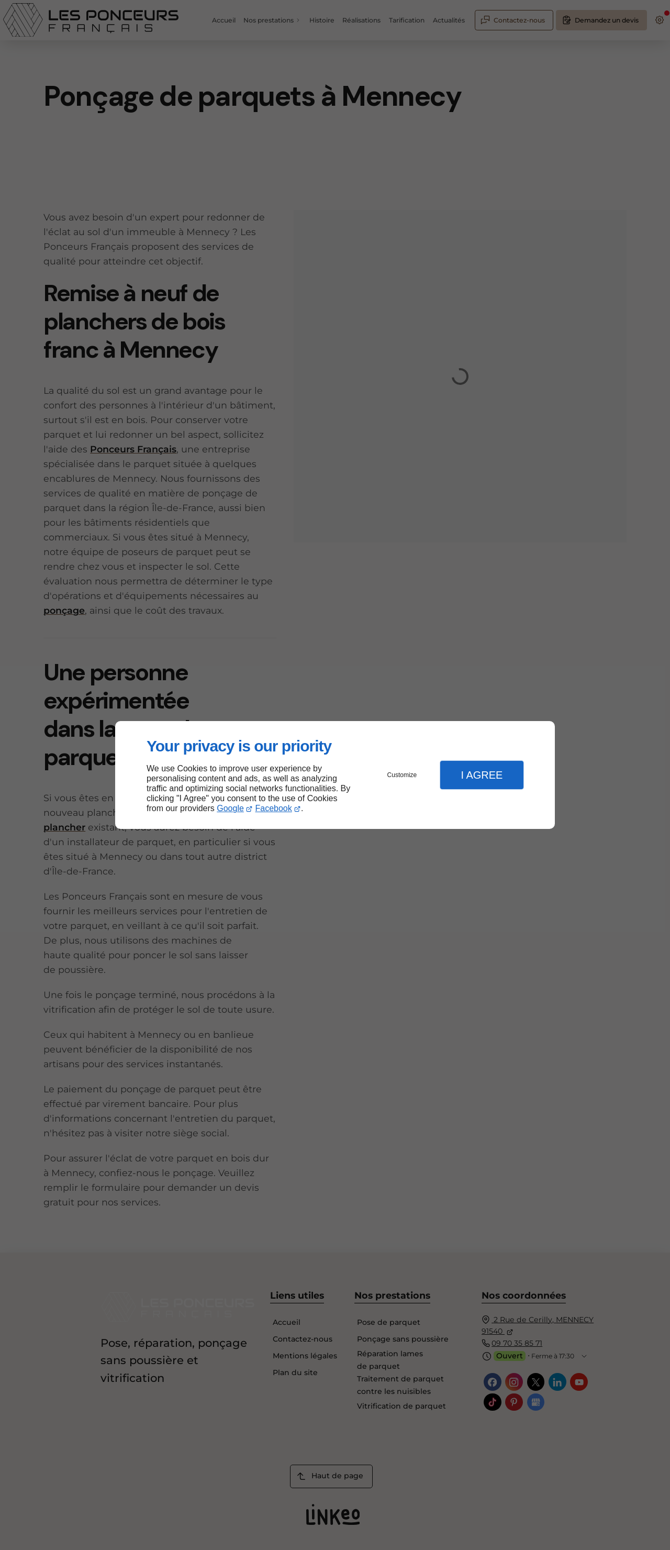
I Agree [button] (481, 775)
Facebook (273, 808)
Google (230, 808)
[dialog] (335, 775)
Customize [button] (402, 775)
